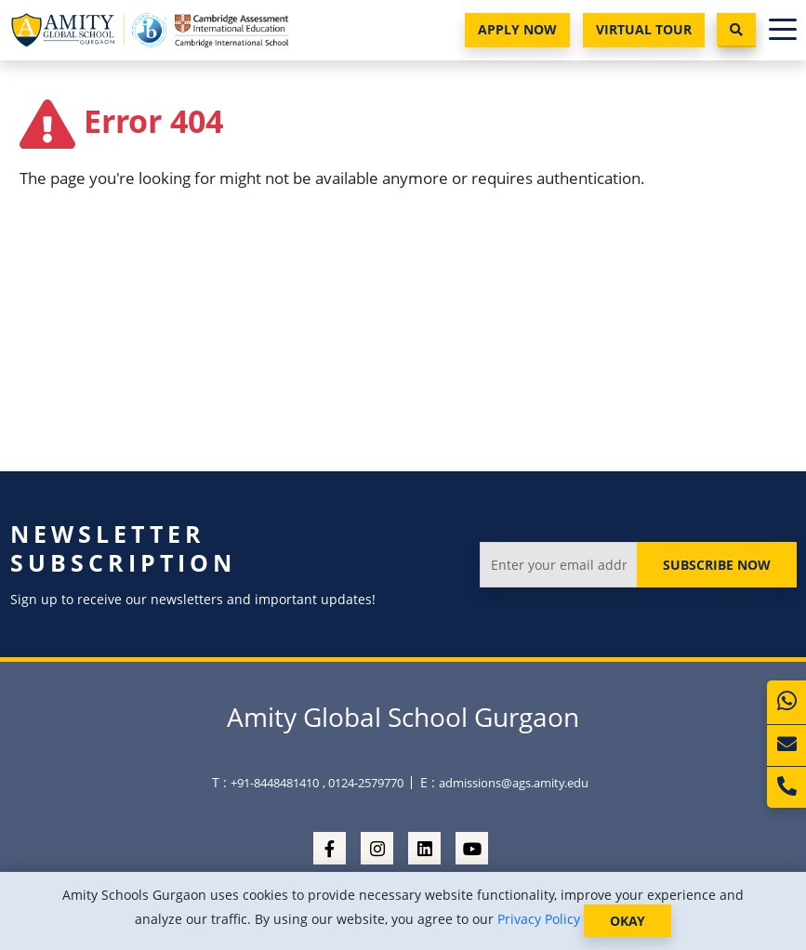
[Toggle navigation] (783, 30)
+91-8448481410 (275, 782)
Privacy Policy (538, 919)
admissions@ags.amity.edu (513, 782)
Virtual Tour (644, 29)
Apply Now (517, 29)
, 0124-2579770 (363, 782)
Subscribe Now (717, 565)
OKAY (627, 921)
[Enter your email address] (558, 564)
